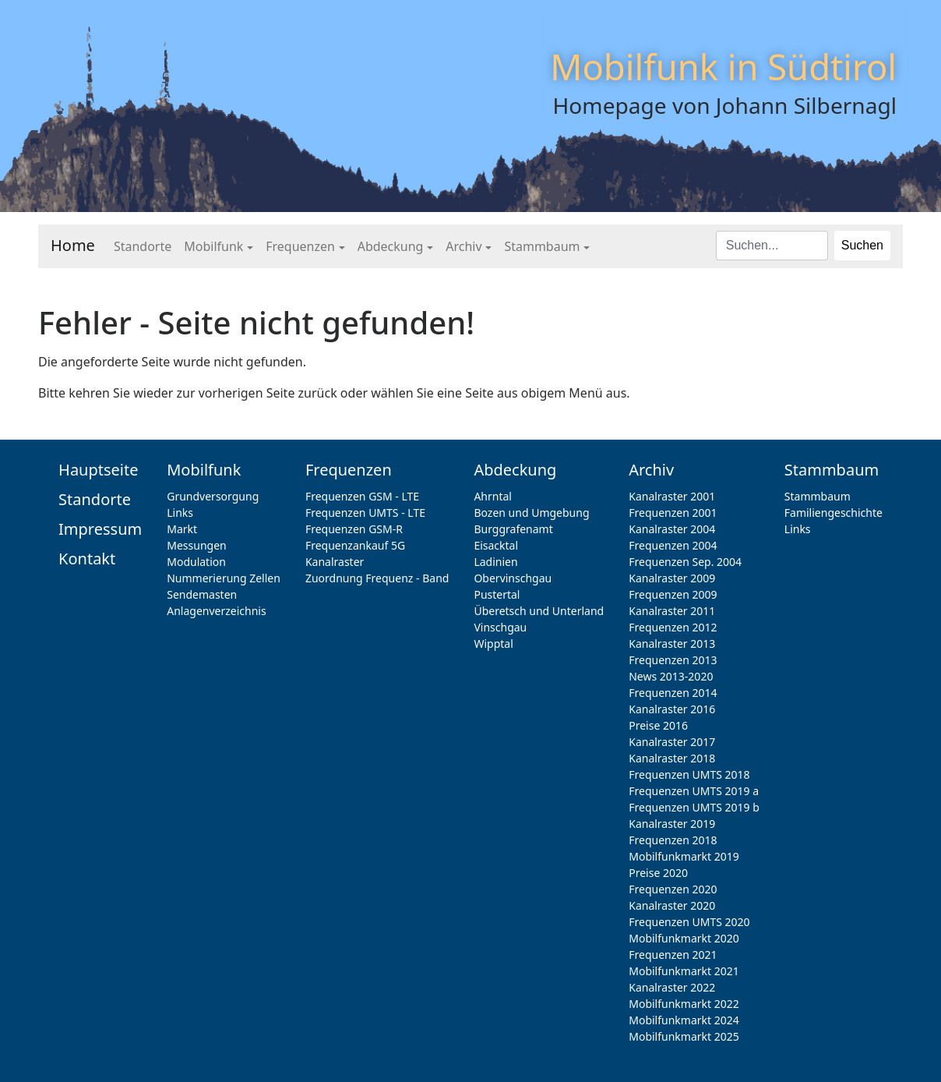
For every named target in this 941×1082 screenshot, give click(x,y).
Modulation (196, 561)
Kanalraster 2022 (672, 987)
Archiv (463, 246)
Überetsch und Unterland (539, 610)
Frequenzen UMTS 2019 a (694, 790)
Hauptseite (98, 469)
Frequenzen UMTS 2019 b (694, 807)
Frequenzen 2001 (673, 512)
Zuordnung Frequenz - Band (377, 578)
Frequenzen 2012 (673, 627)
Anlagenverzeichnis (216, 610)
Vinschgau (500, 627)
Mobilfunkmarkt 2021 (684, 971)
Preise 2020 (658, 872)
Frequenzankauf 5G (355, 545)
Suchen (862, 245)
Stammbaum (542, 246)
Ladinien (495, 561)
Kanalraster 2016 (672, 709)
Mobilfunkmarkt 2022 (684, 1003)
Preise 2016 (658, 725)
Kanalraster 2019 (672, 823)
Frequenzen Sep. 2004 (685, 561)
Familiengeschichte (833, 512)
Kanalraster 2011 (672, 610)
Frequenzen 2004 (673, 545)
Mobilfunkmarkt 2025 (684, 1036)
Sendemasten (202, 594)
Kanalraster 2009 (672, 578)
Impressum (100, 528)
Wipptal (493, 643)
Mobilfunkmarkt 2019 (684, 856)
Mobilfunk (213, 246)
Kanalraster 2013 (672, 643)
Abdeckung (391, 246)
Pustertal (497, 594)
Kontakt (86, 558)
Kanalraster (334, 561)
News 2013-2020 (671, 676)
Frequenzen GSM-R (354, 529)
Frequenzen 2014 (673, 692)
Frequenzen (300, 246)
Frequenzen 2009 (673, 594)
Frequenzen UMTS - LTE (365, 512)
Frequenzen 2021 (673, 954)
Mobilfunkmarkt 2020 (684, 938)
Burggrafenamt (513, 529)
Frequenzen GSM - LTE (362, 496)
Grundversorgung (213, 496)
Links (180, 512)
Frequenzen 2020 (673, 889)
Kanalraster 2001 (672, 496)
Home (73, 245)
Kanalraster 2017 (672, 741)
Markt (182, 529)
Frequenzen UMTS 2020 (689, 921)
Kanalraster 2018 (672, 758)
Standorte (142, 246)
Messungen (196, 545)
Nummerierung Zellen (223, 578)
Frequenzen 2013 (673, 659)
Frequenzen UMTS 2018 (689, 774)
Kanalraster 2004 (672, 529)
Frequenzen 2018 (673, 840)
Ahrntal (493, 496)
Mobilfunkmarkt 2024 (684, 1020)
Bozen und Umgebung (531, 512)
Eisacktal (496, 545)
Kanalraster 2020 (672, 905)
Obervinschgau (513, 578)
